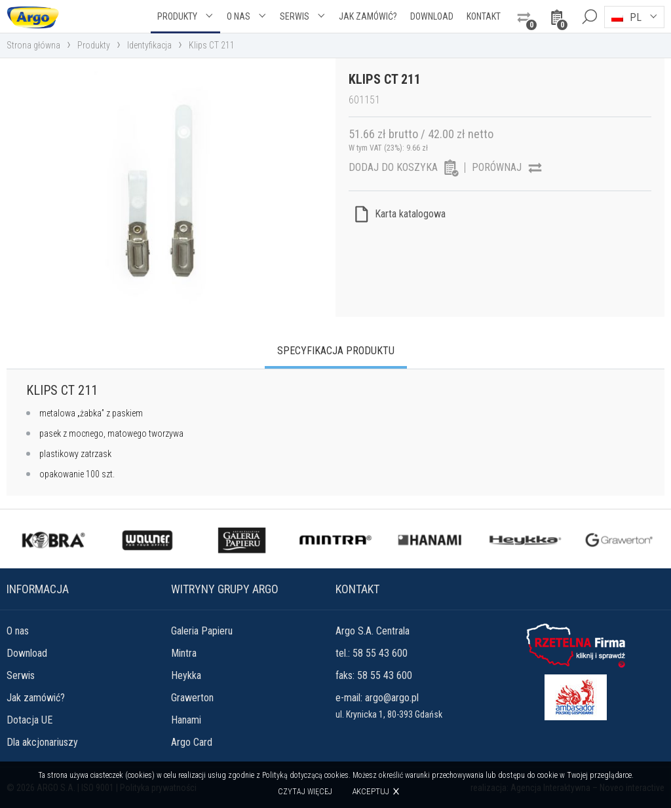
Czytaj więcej (305, 791)
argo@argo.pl (392, 697)
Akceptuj (370, 791)
